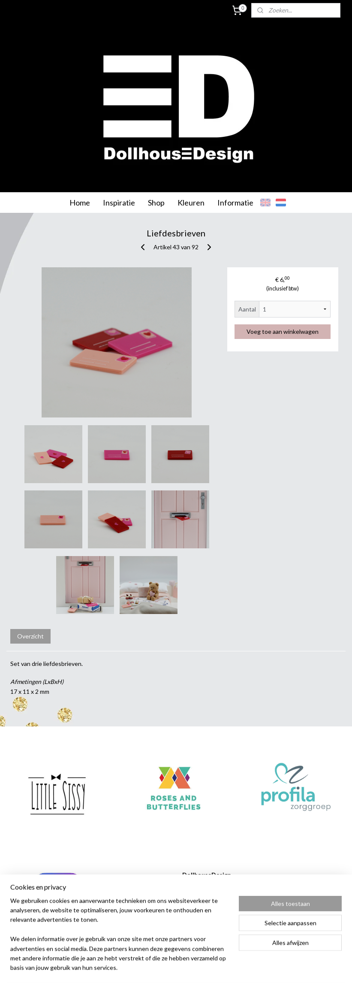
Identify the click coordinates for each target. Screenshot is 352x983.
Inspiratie (119, 202)
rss (165, 967)
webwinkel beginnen (195, 967)
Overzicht (30, 636)
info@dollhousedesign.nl (198, 922)
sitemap (150, 967)
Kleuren (191, 202)
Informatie (235, 202)
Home (79, 202)
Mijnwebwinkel (265, 967)
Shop (156, 202)
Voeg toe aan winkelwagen (283, 331)
